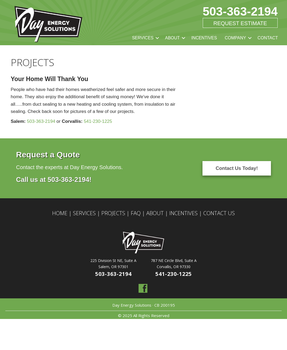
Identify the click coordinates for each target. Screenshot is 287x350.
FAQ (136, 213)
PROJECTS (113, 213)
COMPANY (235, 38)
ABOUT (172, 38)
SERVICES (143, 38)
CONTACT (268, 38)
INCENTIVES (204, 38)
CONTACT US (219, 213)
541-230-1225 (98, 121)
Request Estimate (240, 23)
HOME (59, 213)
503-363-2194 (240, 11)
